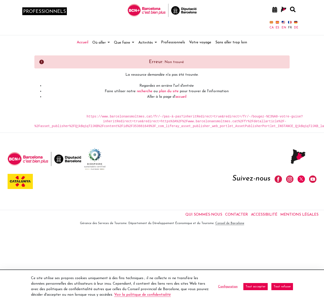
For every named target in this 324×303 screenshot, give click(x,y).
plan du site (169, 91)
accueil (180, 97)
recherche (144, 91)
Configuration (228, 286)
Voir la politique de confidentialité (142, 295)
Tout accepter (255, 286)
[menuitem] (82, 42)
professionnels (44, 11)
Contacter (236, 215)
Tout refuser (282, 286)
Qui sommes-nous (203, 215)
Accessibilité (264, 215)
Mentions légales (299, 215)
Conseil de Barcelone (229, 223)
